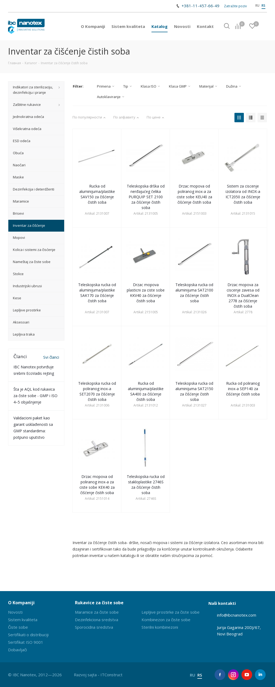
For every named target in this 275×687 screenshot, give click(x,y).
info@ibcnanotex (232, 615)
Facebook (220, 674)
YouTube (246, 674)
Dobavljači (17, 649)
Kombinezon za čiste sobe (166, 619)
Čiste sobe (18, 627)
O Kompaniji (21, 603)
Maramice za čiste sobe (97, 612)
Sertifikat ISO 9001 (25, 642)
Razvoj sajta (85, 674)
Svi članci (51, 357)
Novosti (15, 612)
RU (257, 5)
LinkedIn (260, 674)
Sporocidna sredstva (94, 627)
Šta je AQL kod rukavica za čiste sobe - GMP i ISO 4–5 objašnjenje (35, 396)
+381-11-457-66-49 (200, 5)
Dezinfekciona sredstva (96, 619)
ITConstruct (111, 674)
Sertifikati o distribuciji (28, 634)
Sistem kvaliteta (22, 619)
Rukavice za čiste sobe (99, 603)
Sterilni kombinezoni (160, 627)
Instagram (233, 674)
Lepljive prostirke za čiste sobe (171, 612)
